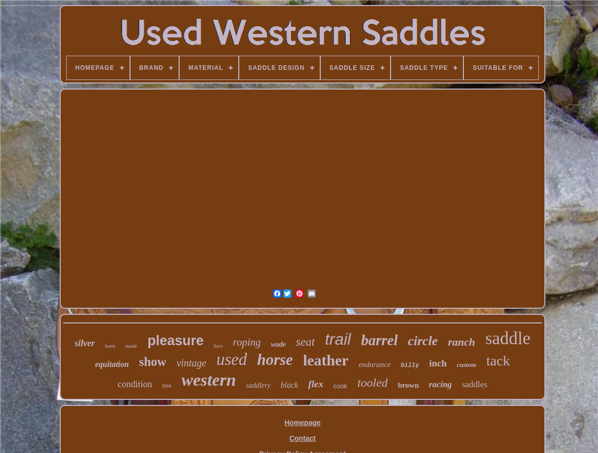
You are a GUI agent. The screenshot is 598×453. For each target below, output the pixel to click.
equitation (112, 364)
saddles (474, 384)
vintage (191, 362)
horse (275, 359)
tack (498, 360)
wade (278, 344)
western (209, 379)
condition (135, 384)
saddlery (258, 385)
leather (326, 360)
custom (466, 364)
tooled (372, 382)
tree (167, 385)
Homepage (302, 423)
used (232, 359)
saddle (507, 338)
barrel (379, 340)
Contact (302, 438)
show (152, 361)
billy (410, 365)
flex (315, 384)
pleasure (175, 340)
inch (438, 363)
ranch (461, 342)
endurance (375, 364)
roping (247, 342)
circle (423, 341)
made (131, 346)
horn (110, 346)
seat (305, 342)
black (289, 385)
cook (340, 386)
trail (338, 339)
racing (440, 384)
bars (218, 346)
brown (408, 385)
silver (84, 343)
